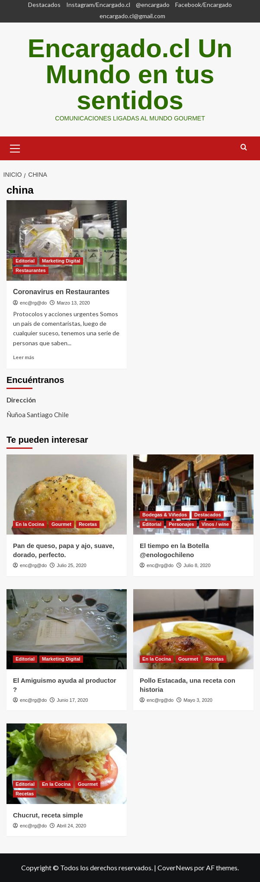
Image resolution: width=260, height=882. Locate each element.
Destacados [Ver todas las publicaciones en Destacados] (207, 514)
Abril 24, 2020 (71, 825)
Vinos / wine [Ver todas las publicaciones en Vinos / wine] (215, 524)
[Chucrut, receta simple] (66, 763)
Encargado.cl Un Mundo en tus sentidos (130, 74)
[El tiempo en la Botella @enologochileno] (193, 494)
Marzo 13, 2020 (73, 302)
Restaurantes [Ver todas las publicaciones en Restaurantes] (31, 270)
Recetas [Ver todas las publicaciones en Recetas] (88, 524)
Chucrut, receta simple (48, 815)
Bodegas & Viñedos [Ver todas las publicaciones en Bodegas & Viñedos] (164, 514)
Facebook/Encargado (203, 4)
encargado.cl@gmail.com (132, 15)
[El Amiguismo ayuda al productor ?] (66, 629)
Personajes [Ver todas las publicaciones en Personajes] (181, 524)
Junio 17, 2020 (72, 700)
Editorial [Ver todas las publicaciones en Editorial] (25, 260)
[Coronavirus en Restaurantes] (66, 240)
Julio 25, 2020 (72, 565)
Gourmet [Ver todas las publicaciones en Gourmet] (61, 524)
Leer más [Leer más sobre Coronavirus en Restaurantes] (23, 357)
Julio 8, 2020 (196, 565)
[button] (15, 147)
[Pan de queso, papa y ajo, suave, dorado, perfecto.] (66, 494)
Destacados (44, 4)
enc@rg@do (33, 302)
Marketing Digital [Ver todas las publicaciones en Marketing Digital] (61, 260)
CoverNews (175, 867)
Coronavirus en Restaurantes (61, 291)
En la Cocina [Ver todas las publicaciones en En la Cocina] (30, 524)
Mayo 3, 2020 (197, 700)
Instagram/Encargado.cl (98, 4)
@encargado (153, 4)
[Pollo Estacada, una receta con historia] (193, 629)
